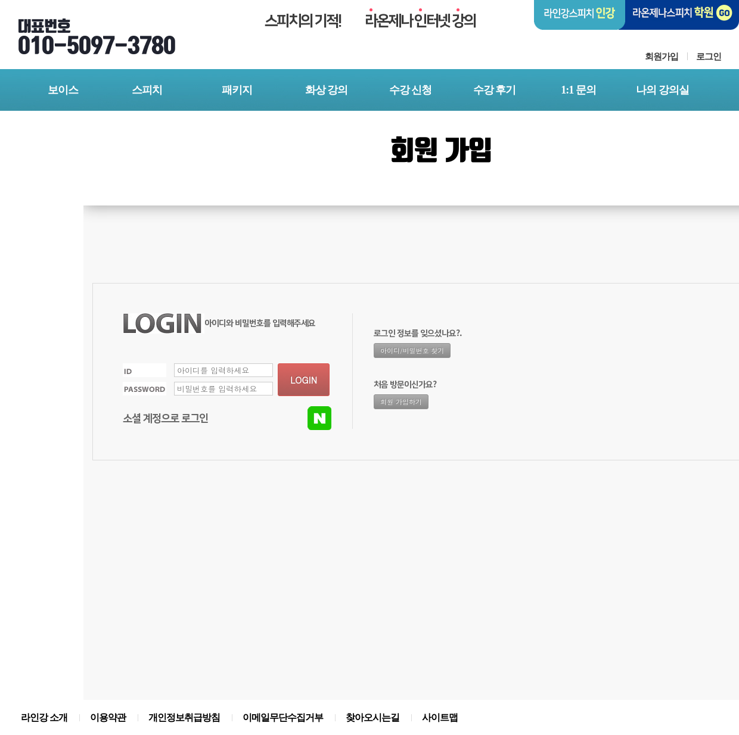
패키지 (237, 90)
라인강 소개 (44, 717)
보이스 (63, 90)
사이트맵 (440, 717)
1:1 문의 (578, 90)
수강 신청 (410, 90)
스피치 (147, 90)
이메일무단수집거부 (283, 717)
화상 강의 (326, 90)
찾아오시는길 (372, 717)
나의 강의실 (662, 90)
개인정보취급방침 (184, 717)
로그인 (708, 56)
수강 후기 (494, 90)
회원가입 (661, 56)
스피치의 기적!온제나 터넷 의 (370, 21)
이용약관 (108, 717)
